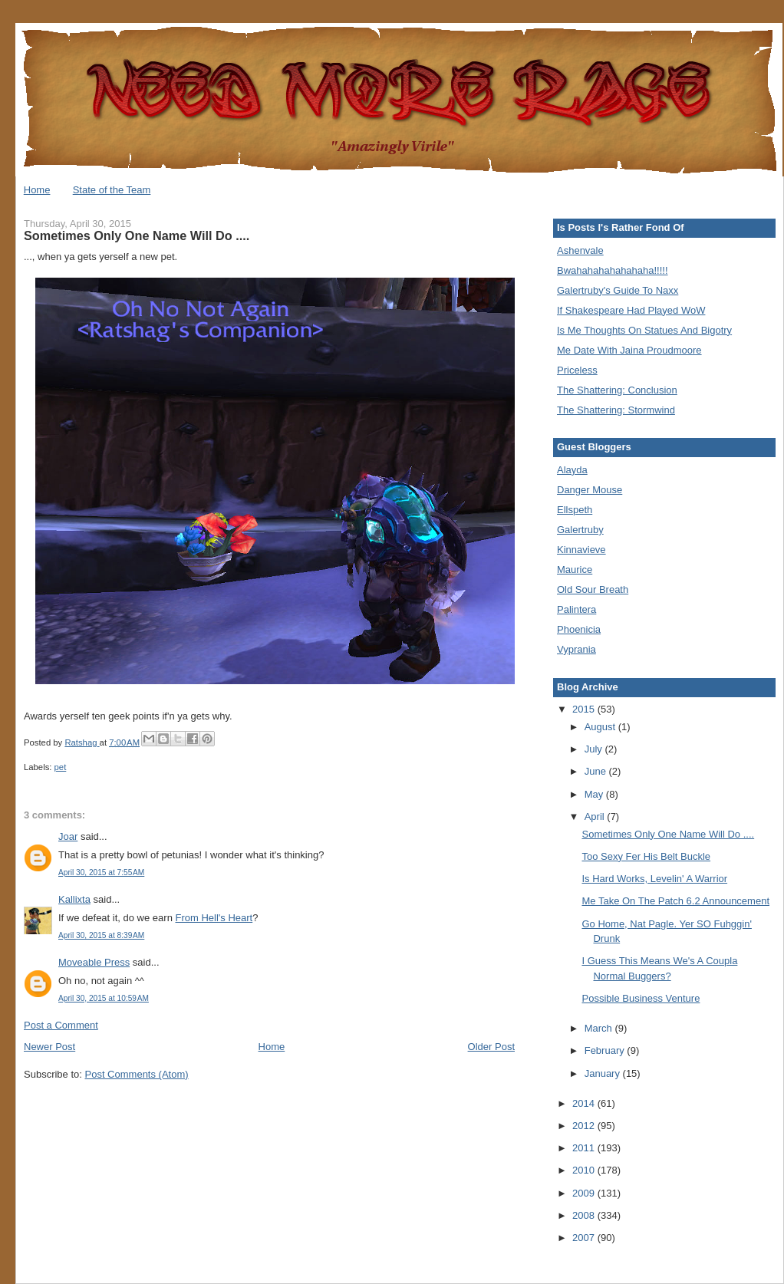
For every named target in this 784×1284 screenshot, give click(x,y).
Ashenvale (580, 250)
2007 (585, 1237)
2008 (585, 1215)
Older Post (491, 1046)
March (600, 1028)
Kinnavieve (581, 549)
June (597, 771)
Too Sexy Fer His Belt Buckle (645, 856)
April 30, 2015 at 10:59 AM (103, 998)
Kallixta (74, 899)
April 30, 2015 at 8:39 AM (101, 935)
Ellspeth (574, 509)
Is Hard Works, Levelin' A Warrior (654, 878)
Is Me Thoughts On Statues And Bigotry (644, 330)
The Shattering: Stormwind (616, 410)
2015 (585, 709)
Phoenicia (579, 629)
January (604, 1073)
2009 (585, 1193)
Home (37, 190)
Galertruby (580, 529)
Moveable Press (94, 962)
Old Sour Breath (592, 589)
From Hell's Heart (213, 917)
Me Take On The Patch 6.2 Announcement (675, 901)
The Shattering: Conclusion (617, 390)
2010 (585, 1170)
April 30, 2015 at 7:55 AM (101, 872)
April (596, 816)
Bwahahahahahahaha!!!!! (612, 270)
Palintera (576, 609)
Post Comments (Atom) (137, 1074)
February (606, 1050)
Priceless (577, 370)
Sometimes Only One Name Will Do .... (667, 834)
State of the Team (112, 190)
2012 (585, 1125)
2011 (585, 1148)
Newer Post (49, 1046)
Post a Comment (61, 1025)
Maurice (574, 569)
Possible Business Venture (640, 998)
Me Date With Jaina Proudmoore (629, 350)
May (595, 794)
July (595, 749)
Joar (67, 836)
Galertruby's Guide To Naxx (617, 290)
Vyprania (576, 649)
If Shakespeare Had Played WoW (631, 310)
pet (60, 767)
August (601, 727)
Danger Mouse (589, 489)
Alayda (572, 470)
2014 (585, 1103)
